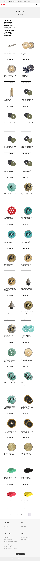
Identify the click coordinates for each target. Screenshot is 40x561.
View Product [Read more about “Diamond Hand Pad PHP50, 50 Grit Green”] (9, 484)
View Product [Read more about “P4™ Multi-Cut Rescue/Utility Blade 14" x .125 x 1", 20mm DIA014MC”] (9, 201)
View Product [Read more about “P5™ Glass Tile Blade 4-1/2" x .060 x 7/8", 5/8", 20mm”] (26, 319)
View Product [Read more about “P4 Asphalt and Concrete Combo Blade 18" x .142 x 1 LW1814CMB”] (26, 390)
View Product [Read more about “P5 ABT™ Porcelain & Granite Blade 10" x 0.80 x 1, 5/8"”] (26, 461)
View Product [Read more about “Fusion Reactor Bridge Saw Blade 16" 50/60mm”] (9, 248)
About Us (6, 526)
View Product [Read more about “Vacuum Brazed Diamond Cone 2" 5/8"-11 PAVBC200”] (9, 319)
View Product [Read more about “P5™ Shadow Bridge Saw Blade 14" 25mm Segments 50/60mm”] (9, 295)
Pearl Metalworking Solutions (10, 545)
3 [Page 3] (17, 514)
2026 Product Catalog (8, 537)
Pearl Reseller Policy (25, 539)
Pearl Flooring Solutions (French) (10, 548)
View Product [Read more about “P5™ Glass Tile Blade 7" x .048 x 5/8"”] (9, 342)
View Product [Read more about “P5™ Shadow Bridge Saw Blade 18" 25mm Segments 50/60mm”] (9, 271)
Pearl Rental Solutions (8, 543)
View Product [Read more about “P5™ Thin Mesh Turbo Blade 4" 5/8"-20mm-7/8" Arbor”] (26, 366)
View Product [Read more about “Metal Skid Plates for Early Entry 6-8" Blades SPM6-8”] (9, 59)
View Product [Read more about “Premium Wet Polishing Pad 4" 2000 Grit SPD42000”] (9, 153)
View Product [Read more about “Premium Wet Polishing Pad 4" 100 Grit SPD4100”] (9, 130)
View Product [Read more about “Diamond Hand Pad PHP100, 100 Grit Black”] (26, 484)
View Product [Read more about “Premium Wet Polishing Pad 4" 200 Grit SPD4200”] (26, 177)
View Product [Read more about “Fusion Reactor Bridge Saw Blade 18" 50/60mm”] (26, 224)
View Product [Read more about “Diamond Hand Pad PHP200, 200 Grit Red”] (9, 508)
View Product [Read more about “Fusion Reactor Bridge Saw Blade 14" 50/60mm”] (26, 248)
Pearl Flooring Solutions (9, 546)
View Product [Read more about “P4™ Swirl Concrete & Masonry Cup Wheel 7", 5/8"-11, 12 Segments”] (26, 342)
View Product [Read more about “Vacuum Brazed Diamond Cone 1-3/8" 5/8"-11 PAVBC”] (26, 295)
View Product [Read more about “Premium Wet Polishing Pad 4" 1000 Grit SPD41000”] (26, 153)
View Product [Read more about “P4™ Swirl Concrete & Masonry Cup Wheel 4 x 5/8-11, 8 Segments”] (9, 366)
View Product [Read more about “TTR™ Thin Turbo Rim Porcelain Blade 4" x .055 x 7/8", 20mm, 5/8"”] (9, 437)
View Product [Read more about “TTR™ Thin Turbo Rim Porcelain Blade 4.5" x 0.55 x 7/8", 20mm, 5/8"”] (26, 437)
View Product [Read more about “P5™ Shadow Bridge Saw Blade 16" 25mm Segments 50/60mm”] (26, 271)
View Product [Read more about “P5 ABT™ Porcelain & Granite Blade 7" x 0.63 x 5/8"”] (9, 461)
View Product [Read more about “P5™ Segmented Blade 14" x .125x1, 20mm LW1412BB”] (26, 201)
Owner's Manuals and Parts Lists (10, 541)
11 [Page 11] (24, 514)
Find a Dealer (23, 526)
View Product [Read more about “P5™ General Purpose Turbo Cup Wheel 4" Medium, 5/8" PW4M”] (9, 82)
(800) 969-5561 (7, 1)
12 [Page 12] (27, 514)
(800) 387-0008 (16, 1)
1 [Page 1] (12, 514)
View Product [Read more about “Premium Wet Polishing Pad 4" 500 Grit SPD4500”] (9, 177)
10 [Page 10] (21, 514)
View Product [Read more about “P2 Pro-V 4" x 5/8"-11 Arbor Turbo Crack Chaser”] (9, 224)
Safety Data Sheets (8, 539)
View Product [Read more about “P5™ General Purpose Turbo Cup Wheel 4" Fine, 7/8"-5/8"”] (26, 59)
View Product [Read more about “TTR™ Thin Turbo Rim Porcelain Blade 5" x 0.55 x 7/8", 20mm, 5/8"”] (26, 413)
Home (18, 14)
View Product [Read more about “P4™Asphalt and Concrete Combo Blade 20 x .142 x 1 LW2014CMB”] (9, 390)
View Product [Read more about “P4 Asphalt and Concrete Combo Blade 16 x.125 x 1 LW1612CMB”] (9, 413)
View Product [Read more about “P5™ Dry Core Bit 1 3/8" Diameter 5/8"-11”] (9, 106)
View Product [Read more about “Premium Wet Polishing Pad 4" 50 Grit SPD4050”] (26, 106)
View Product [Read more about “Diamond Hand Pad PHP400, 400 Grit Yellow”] (26, 508)
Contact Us (6, 528)
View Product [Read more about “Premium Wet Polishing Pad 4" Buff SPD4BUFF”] (26, 130)
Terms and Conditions (25, 537)
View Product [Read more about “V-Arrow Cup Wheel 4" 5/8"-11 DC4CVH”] (26, 82)
